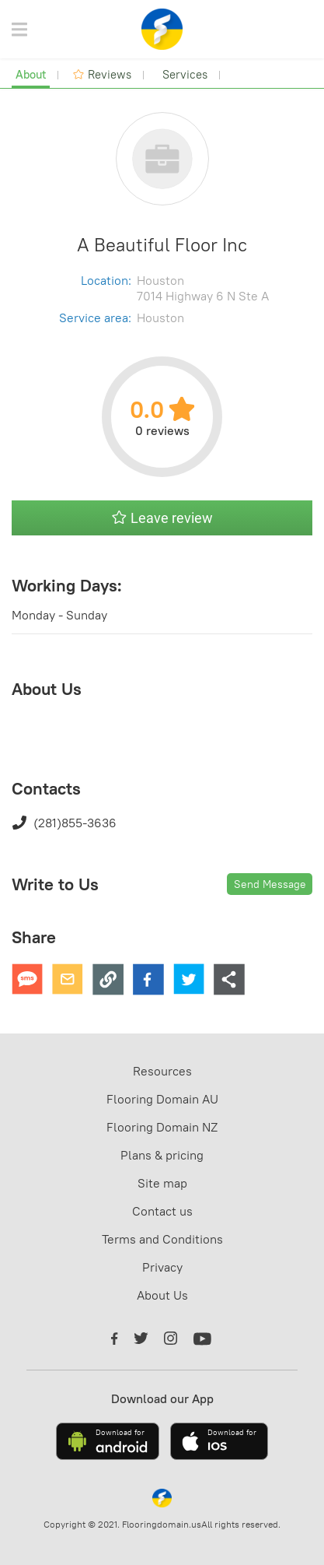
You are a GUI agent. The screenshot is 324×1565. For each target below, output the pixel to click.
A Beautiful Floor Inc (162, 244)
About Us (162, 1295)
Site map (162, 1183)
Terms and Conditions (162, 1239)
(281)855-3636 (64, 822)
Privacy (162, 1267)
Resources (162, 1071)
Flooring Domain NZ (162, 1127)
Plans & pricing (162, 1155)
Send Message (270, 884)
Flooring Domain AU (162, 1099)
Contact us (162, 1211)
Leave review (162, 518)
